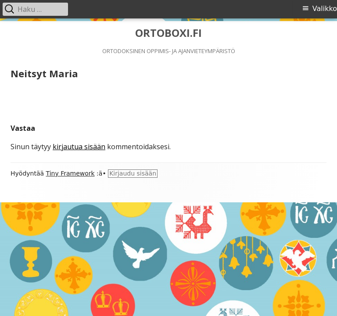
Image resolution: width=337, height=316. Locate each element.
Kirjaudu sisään (132, 173)
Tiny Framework (70, 173)
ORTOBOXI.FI (168, 33)
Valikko (324, 8)
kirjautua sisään (79, 146)
